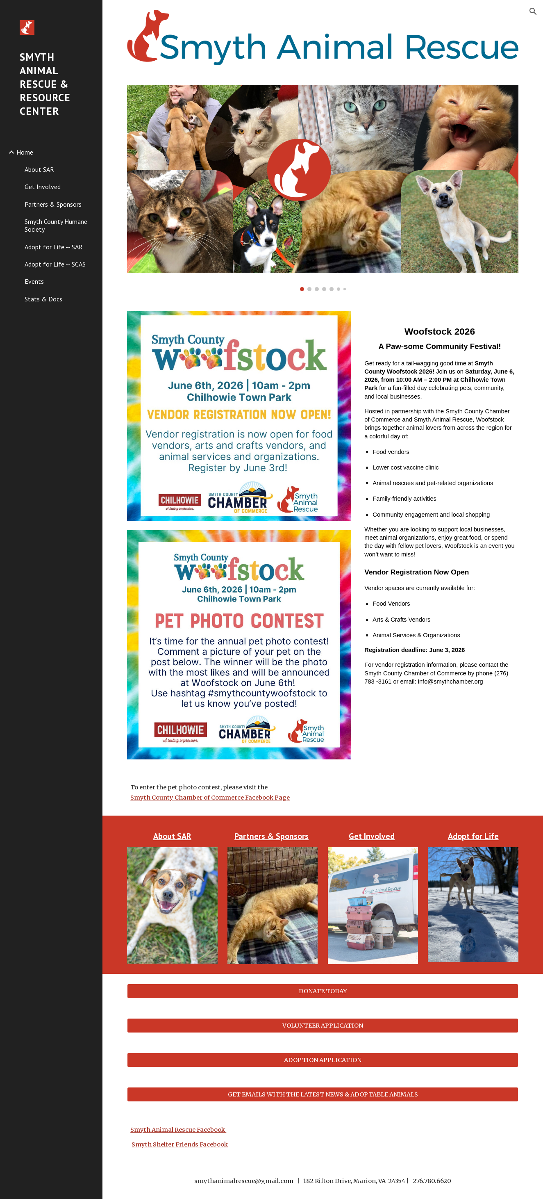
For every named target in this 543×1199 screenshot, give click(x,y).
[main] (439, 503)
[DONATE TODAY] (322, 991)
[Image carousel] (322, 188)
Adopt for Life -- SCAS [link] (55, 264)
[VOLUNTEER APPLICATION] (322, 1025)
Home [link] (24, 152)
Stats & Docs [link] (43, 299)
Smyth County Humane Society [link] (56, 225)
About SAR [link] (39, 169)
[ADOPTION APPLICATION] (322, 1059)
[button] (533, 11)
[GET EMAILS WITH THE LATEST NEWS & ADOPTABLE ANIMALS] (322, 1094)
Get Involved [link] (43, 186)
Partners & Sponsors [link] (53, 204)
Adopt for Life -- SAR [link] (54, 247)
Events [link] (34, 281)
